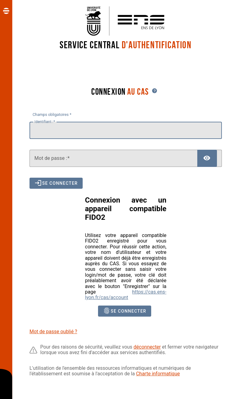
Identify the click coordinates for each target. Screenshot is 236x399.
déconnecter (147, 347)
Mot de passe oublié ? (53, 331)
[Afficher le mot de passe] (207, 158)
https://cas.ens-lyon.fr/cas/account (126, 294)
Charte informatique (158, 374)
